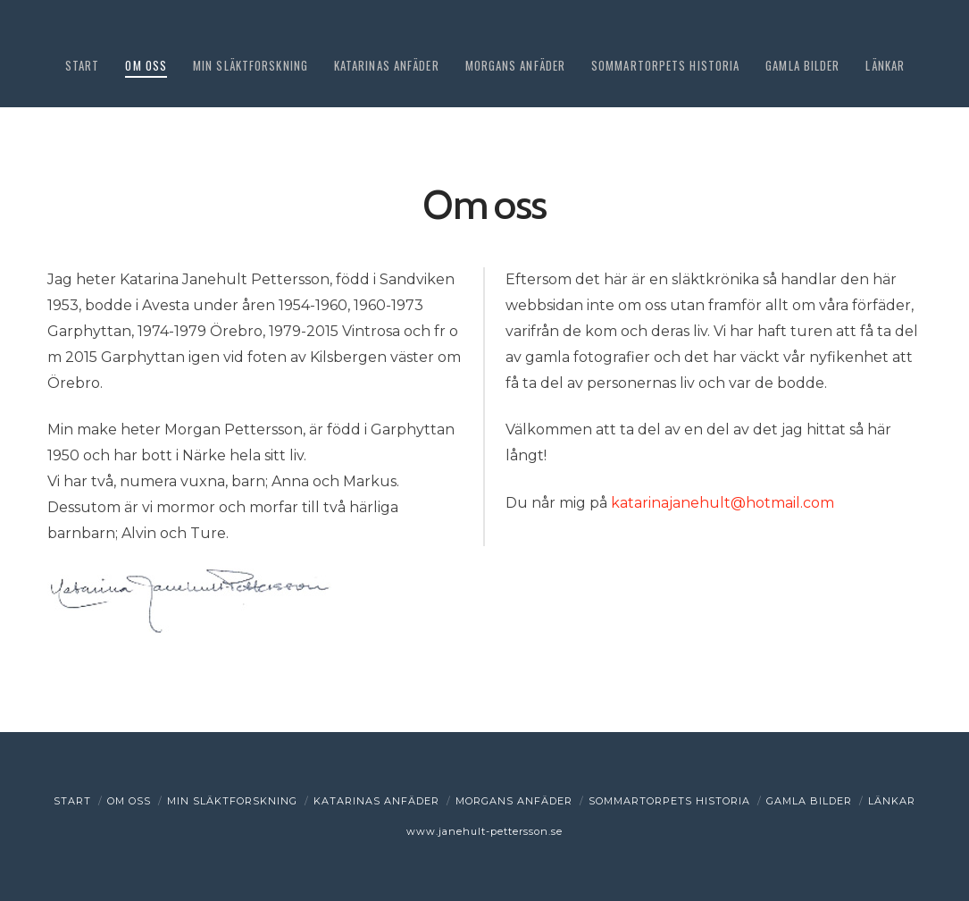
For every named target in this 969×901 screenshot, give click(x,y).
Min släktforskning (232, 801)
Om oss (129, 801)
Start (72, 801)
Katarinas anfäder (376, 801)
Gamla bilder (809, 801)
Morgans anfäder (513, 801)
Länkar (891, 801)
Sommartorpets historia (669, 801)
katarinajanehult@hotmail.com (722, 502)
